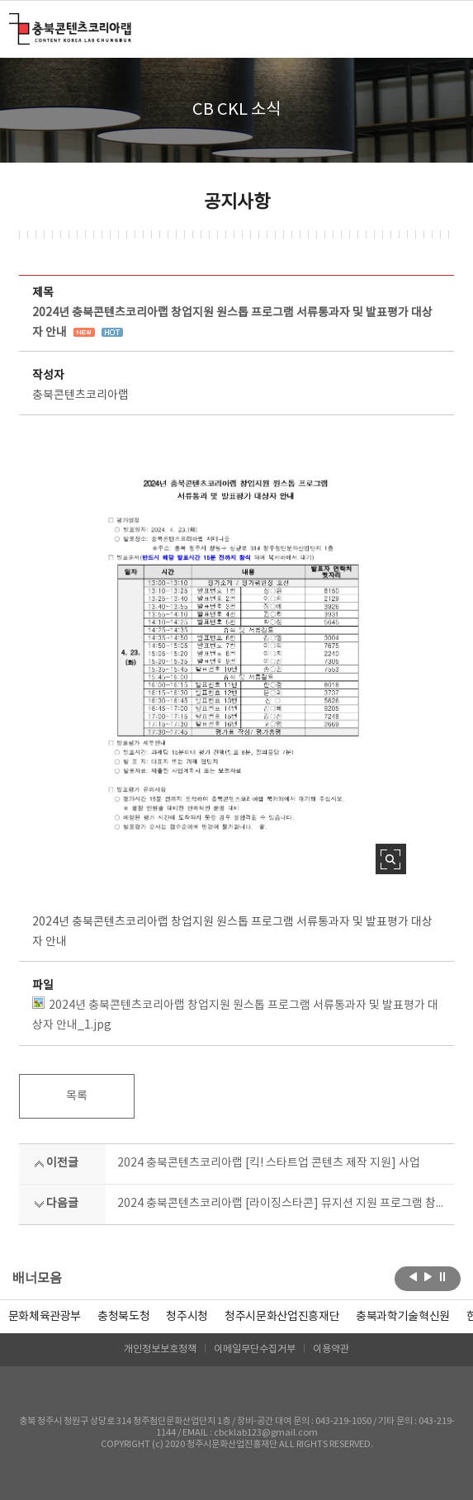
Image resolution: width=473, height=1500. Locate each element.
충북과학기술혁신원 (403, 1316)
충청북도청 (123, 1316)
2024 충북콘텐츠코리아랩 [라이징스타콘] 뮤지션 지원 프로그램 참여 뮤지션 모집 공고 (280, 1203)
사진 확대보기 (391, 859)
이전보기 (413, 1277)
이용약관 (331, 1349)
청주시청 (187, 1316)
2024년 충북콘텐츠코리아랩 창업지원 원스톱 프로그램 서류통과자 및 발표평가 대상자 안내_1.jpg (235, 1014)
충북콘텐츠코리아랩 (13, 22)
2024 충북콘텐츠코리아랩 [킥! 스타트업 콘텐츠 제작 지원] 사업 (268, 1163)
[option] (123, 1316)
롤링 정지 (443, 1277)
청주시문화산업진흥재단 (282, 1316)
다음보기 (428, 1277)
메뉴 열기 (443, 28)
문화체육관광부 (45, 1316)
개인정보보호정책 (160, 1349)
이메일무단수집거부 (255, 1349)
